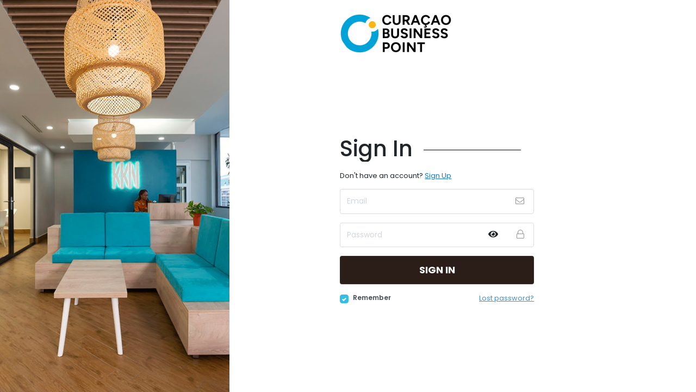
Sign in (437, 270)
